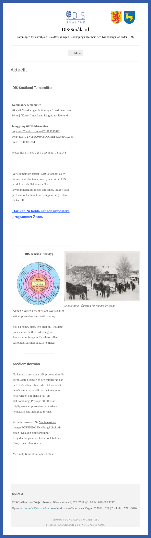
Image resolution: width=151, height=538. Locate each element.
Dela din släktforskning (35, 432)
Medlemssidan (47, 422)
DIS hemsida (47, 342)
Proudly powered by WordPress (75, 519)
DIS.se (50, 454)
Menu (75, 53)
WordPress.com (92, 524)
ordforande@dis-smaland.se (36, 508)
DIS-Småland (75, 29)
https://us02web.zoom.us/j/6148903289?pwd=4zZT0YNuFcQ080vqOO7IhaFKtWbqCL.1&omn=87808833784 (42, 137)
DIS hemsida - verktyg (39, 253)
